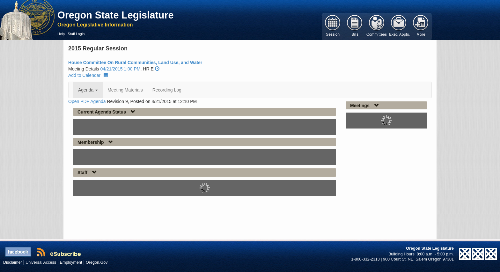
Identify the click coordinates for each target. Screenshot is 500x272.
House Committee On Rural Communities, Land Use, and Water (135, 62)
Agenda (88, 89)
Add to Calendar (88, 75)
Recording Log (166, 89)
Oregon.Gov (97, 262)
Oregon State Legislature (115, 15)
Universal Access (41, 262)
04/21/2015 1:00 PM (120, 68)
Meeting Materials (125, 89)
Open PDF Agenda (87, 101)
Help (61, 34)
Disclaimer (12, 262)
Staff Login (76, 34)
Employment (71, 262)
